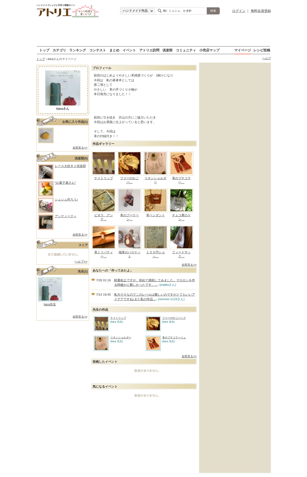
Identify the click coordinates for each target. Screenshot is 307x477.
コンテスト (97, 50)
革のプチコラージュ (165, 338)
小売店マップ (209, 50)
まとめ (114, 50)
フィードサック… (181, 254)
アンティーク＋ (66, 216)
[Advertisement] (154, 32)
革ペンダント (155, 215)
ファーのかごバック (165, 318)
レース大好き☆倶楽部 (70, 166)
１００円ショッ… (155, 254)
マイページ (242, 50)
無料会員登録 (261, 11)
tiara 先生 (50, 304)
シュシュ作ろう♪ (66, 199)
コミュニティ (186, 50)
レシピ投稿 (261, 50)
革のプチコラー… (181, 180)
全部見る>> (80, 147)
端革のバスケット (129, 254)
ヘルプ (266, 58)
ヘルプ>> (80, 261)
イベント (129, 50)
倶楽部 (167, 50)
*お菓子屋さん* (65, 182)
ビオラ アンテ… (103, 217)
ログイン (239, 11)
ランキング (77, 50)
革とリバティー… (103, 254)
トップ (44, 50)
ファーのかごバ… (129, 180)
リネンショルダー (155, 180)
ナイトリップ (103, 178)
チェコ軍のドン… (181, 217)
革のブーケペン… (129, 217)
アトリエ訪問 (149, 50)
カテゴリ (59, 50)
